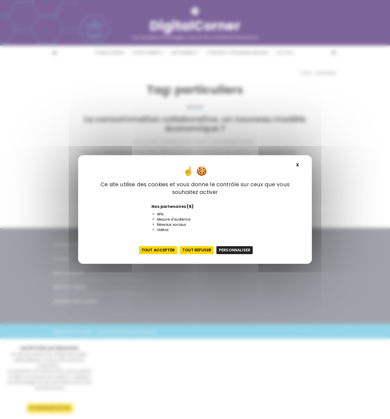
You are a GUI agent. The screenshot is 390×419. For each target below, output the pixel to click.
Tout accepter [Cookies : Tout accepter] (158, 250)
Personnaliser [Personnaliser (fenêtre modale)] (234, 250)
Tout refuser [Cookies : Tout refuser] (196, 250)
